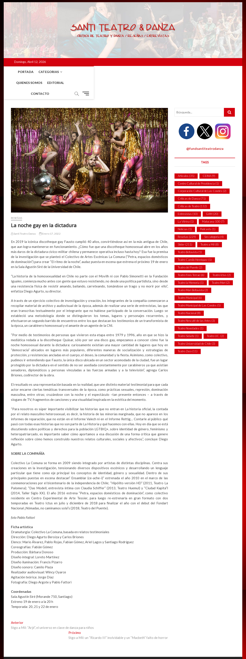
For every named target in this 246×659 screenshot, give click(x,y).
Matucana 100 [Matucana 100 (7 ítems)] (213, 200)
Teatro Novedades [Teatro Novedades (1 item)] (190, 306)
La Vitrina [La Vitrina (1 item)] (186, 200)
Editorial (102, 72)
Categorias (44, 72)
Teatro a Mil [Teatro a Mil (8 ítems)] (210, 223)
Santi (15, 644)
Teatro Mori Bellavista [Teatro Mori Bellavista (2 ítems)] (193, 268)
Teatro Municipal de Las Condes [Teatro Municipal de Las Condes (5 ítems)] (199, 283)
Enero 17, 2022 (50, 212)
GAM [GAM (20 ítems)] (212, 192)
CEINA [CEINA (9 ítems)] (209, 154)
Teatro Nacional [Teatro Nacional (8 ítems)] (189, 291)
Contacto (124, 72)
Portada (21, 72)
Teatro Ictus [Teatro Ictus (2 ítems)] (222, 253)
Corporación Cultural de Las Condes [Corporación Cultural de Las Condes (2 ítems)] (202, 169)
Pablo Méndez (45, 644)
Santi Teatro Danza (23, 212)
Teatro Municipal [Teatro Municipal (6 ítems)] (190, 276)
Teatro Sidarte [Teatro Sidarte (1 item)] (188, 314)
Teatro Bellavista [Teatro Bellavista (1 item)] (190, 230)
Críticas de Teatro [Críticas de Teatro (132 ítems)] (192, 184)
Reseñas (16, 196)
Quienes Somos (75, 72)
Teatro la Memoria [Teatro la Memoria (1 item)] (191, 261)
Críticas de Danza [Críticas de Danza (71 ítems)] (192, 177)
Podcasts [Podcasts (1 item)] (207, 207)
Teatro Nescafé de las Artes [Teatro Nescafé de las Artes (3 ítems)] (196, 299)
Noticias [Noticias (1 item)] (185, 207)
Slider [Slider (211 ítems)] (185, 223)
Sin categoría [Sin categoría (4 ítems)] (214, 215)
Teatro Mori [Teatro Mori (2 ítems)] (221, 261)
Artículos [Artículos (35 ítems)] (186, 154)
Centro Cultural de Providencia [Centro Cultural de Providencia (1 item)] (198, 162)
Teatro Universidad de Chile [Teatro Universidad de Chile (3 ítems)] (196, 322)
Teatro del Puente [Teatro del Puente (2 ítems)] (190, 245)
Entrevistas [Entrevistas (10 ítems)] (188, 192)
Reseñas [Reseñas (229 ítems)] (187, 215)
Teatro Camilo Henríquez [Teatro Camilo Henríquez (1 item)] (195, 238)
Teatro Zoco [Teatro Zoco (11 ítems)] (187, 329)
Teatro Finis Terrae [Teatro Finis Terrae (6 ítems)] (191, 253)
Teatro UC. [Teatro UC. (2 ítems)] (215, 314)
